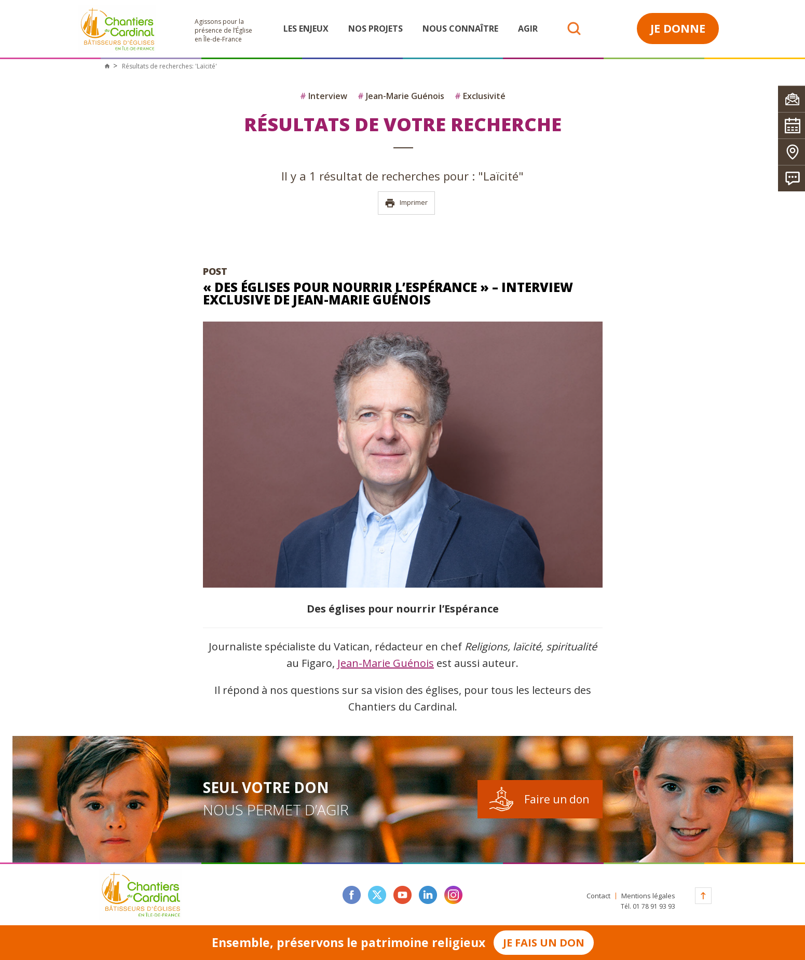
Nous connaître (460, 28)
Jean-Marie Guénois (401, 96)
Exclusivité (480, 96)
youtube (402, 895)
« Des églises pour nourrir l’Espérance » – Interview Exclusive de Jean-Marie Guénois (388, 293)
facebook (352, 895)
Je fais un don (543, 943)
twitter (377, 895)
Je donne (677, 28)
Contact (598, 896)
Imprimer (406, 203)
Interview (323, 96)
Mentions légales (648, 896)
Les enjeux (306, 28)
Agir (528, 28)
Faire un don (556, 799)
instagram (453, 895)
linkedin (428, 895)
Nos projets (375, 28)
